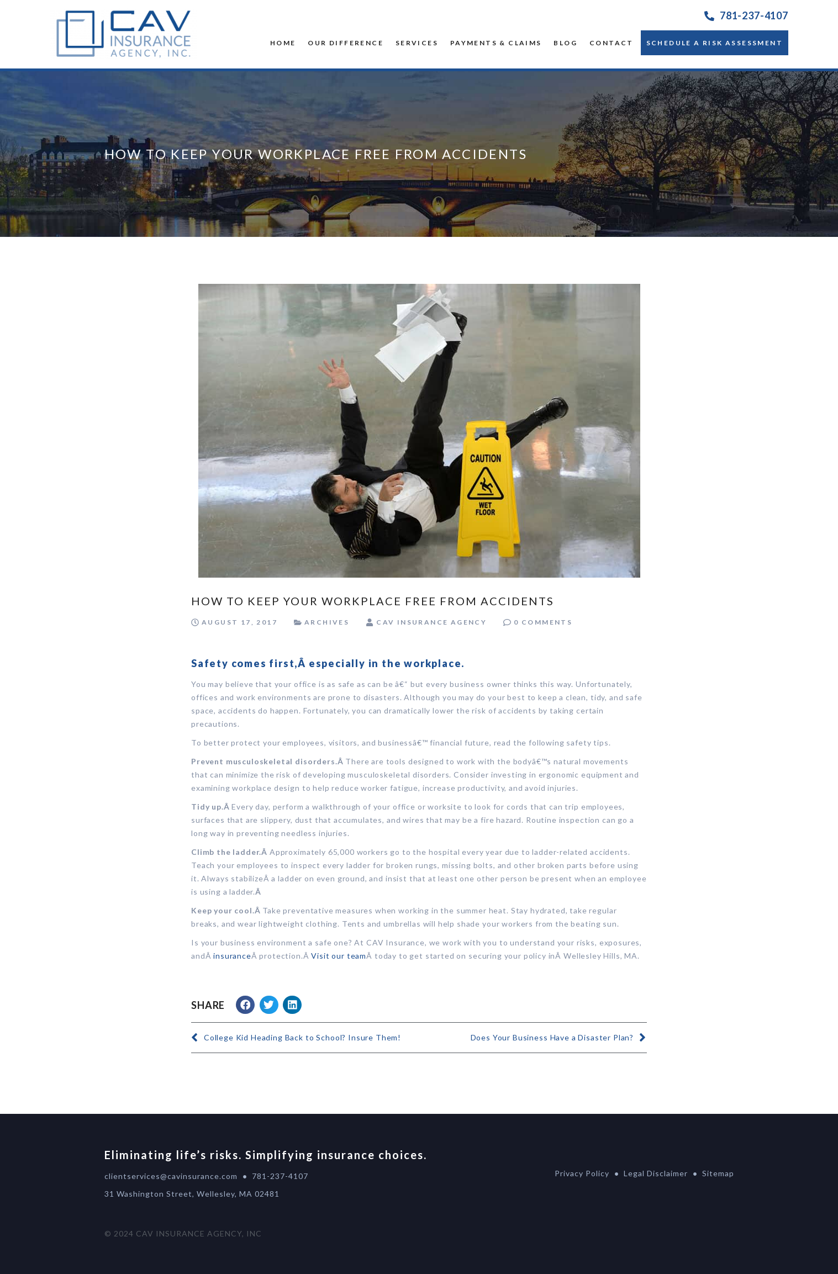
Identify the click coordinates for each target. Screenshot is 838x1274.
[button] (245, 1005)
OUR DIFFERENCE (345, 43)
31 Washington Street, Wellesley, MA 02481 (192, 1193)
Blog (565, 43)
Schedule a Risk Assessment (714, 43)
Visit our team (338, 955)
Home (283, 43)
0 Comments (543, 622)
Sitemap (718, 1173)
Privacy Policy (582, 1173)
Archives (326, 622)
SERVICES (417, 43)
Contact (611, 43)
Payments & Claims (496, 43)
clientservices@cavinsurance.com (171, 1176)
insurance (232, 955)
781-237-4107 (754, 15)
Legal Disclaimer (656, 1173)
